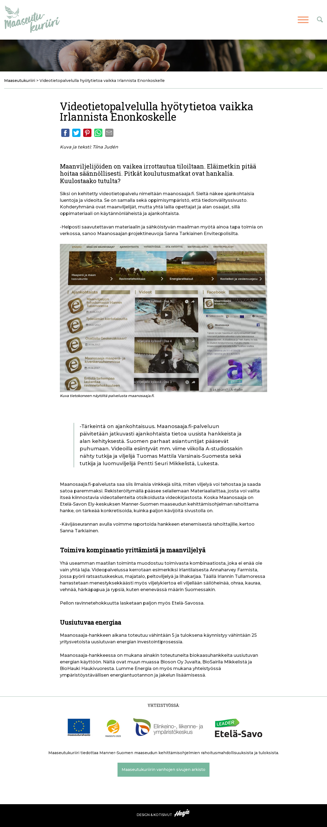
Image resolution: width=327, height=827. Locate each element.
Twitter (76, 133)
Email (109, 133)
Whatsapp (98, 133)
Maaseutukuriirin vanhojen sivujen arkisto (163, 769)
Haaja (182, 813)
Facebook (65, 133)
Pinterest (87, 133)
